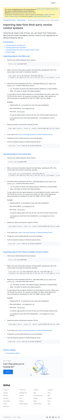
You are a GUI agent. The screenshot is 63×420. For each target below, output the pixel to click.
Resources (6, 406)
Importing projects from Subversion (16, 47)
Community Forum (38, 395)
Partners (21, 395)
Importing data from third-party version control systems (43, 20)
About (49, 393)
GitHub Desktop (23, 403)
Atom (20, 398)
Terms (14, 417)
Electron (21, 401)
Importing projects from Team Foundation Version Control (22, 50)
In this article (8, 42)
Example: (10, 102)
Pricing (5, 403)
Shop (49, 403)
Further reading (10, 52)
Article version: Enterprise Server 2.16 (48, 9)
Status (35, 401)
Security (5, 395)
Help (34, 393)
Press (49, 401)
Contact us (8, 372)
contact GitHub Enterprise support (42, 16)
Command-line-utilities (12, 353)
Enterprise (6, 398)
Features (5, 393)
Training (35, 398)
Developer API (23, 393)
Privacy (18, 417)
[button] (54, 3)
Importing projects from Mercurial (15, 45)
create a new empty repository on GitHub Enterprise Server (35, 134)
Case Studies (6, 401)
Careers (50, 398)
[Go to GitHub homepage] (6, 384)
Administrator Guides (9, 20)
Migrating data (21, 20)
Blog (49, 395)
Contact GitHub (37, 403)
